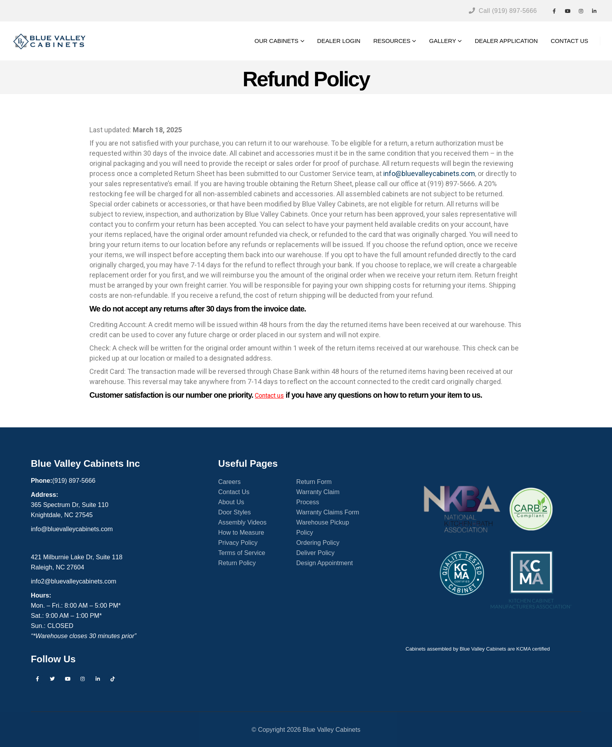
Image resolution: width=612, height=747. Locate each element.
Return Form (314, 481)
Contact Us (233, 491)
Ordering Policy (318, 542)
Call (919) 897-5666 (503, 10)
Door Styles (234, 512)
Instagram (83, 679)
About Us (231, 501)
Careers (229, 481)
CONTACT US (569, 40)
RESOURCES (391, 40)
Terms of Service (241, 552)
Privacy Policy (238, 542)
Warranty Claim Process (318, 496)
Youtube (67, 679)
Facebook (37, 679)
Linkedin (97, 679)
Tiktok (113, 679)
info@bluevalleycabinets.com (429, 173)
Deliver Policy (315, 552)
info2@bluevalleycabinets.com (73, 581)
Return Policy (237, 562)
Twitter (53, 679)
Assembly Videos (242, 522)
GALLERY (442, 40)
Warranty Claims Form (327, 512)
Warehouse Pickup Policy (322, 527)
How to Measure (241, 532)
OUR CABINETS (276, 40)
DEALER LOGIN (339, 40)
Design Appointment (324, 562)
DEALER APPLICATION (506, 40)
